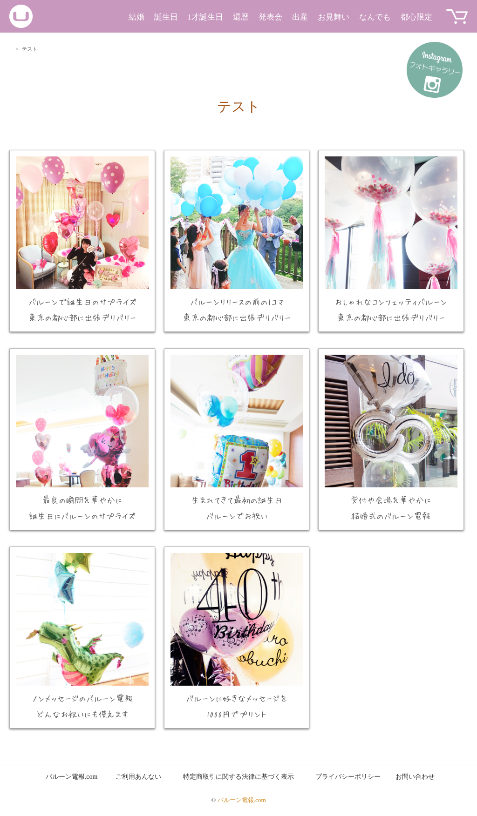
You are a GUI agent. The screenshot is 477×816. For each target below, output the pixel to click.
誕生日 (166, 17)
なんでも (375, 17)
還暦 (241, 17)
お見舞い (333, 17)
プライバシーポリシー (348, 776)
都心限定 (416, 17)
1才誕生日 (206, 17)
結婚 (136, 17)
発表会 (270, 17)
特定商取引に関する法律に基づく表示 (238, 776)
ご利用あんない (138, 776)
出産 (300, 17)
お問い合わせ (415, 776)
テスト (238, 106)
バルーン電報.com (72, 776)
